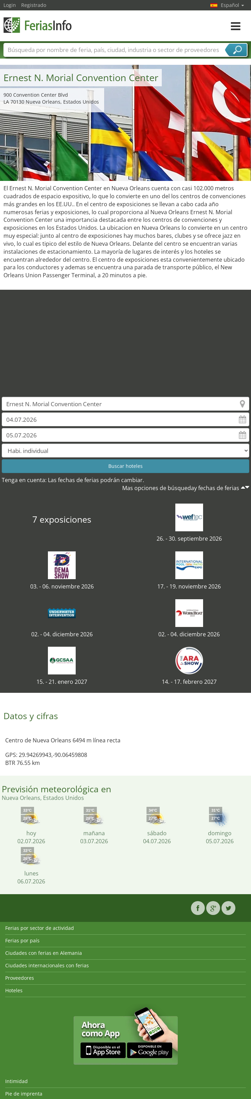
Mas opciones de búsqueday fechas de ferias (180, 488)
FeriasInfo (38, 25)
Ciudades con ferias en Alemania (43, 953)
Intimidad (16, 1081)
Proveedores (19, 978)
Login (9, 5)
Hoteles (14, 990)
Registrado (33, 5)
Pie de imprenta (23, 1093)
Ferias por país (22, 940)
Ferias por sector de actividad (39, 928)
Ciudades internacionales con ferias (47, 965)
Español (232, 5)
